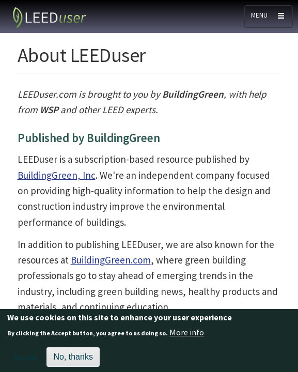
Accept (26, 359)
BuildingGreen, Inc (57, 175)
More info (186, 334)
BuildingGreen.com (111, 260)
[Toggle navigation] (268, 16)
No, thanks (72, 359)
